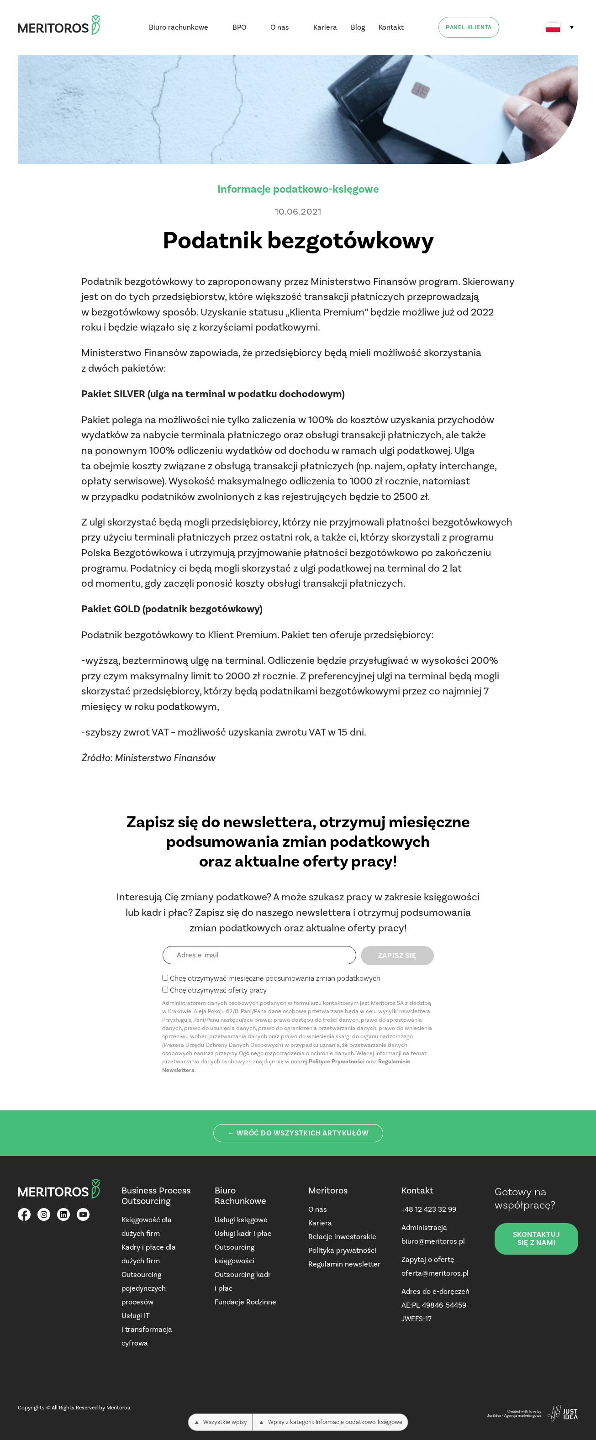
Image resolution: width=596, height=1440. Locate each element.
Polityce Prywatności (336, 1061)
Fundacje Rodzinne (245, 1302)
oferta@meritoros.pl (435, 1273)
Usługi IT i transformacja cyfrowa (146, 1329)
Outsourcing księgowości (234, 1254)
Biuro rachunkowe (178, 27)
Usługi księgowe (241, 1219)
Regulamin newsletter (344, 1264)
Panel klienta (469, 27)
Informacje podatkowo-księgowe (298, 189)
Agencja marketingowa (522, 1416)
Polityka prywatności (342, 1250)
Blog (358, 27)
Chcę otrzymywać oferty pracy (218, 990)
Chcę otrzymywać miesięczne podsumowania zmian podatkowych (275, 978)
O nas (279, 27)
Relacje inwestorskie (342, 1236)
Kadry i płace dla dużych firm (148, 1254)
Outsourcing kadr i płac (243, 1281)
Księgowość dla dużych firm (146, 1226)
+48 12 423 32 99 (428, 1209)
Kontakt (391, 27)
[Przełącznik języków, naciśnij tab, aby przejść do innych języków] (560, 27)
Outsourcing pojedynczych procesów (143, 1288)
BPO (239, 27)
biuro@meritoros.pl (433, 1241)
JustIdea (494, 1416)
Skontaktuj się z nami (536, 1238)
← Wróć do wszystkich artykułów (298, 1133)
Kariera (325, 27)
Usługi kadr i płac (243, 1233)
